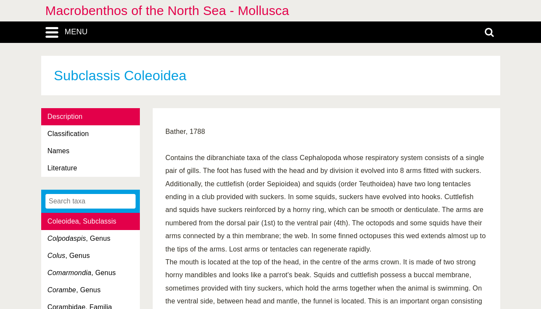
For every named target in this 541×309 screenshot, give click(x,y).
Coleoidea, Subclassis (82, 221)
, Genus (79, 238)
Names (59, 150)
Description (65, 116)
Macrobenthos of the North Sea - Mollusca (167, 10)
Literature (62, 168)
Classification (68, 133)
